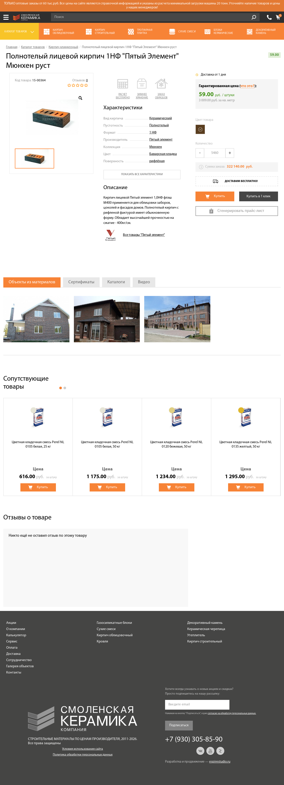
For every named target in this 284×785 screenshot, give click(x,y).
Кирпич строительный (204, 641)
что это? (247, 86)
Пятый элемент (161, 139)
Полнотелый (159, 125)
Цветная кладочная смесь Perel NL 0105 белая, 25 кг (38, 444)
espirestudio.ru (219, 761)
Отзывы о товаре (27, 517)
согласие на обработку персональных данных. (232, 713)
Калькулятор (16, 635)
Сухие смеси (106, 629)
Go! (254, 17)
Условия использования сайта (82, 749)
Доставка (13, 654)
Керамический (160, 118)
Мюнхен (155, 147)
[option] (51, 117)
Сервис (11, 641)
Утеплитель (196, 635)
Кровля (102, 641)
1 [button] (60, 388)
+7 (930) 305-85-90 (269, 17)
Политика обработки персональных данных (82, 754)
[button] (122, 89)
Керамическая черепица (206, 629)
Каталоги (116, 282)
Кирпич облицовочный (115, 635)
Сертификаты (81, 282)
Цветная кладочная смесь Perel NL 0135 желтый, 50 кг (245, 444)
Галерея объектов (20, 666)
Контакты (13, 672)
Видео (144, 282)
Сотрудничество (19, 660)
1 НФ (153, 132)
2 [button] (64, 388)
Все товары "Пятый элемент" (144, 235)
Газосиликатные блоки (114, 623)
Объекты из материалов (32, 282)
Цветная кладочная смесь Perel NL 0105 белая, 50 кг (107, 444)
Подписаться (179, 725)
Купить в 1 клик (258, 196)
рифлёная (157, 161)
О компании (15, 629)
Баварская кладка (163, 154)
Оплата (12, 648)
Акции (11, 623)
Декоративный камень (205, 623)
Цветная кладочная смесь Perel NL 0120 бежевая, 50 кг (176, 444)
